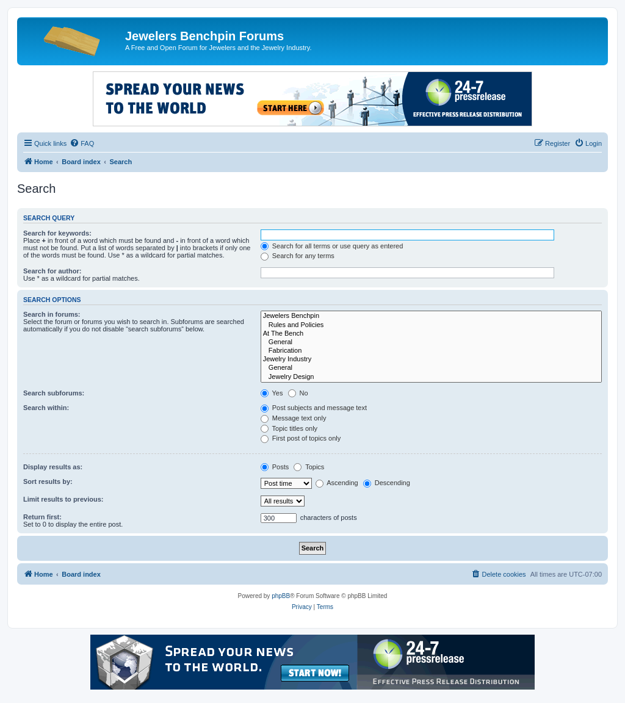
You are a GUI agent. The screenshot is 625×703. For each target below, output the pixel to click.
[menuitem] (82, 143)
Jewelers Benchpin (431, 316)
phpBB (281, 596)
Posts (275, 466)
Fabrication (431, 351)
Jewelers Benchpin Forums (204, 36)
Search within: (46, 407)
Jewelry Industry (431, 359)
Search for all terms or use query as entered (332, 246)
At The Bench (431, 334)
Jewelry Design (431, 377)
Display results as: (52, 466)
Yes (272, 393)
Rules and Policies (431, 325)
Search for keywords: (57, 233)
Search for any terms (297, 255)
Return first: (42, 517)
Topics (309, 466)
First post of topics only (301, 438)
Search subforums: (53, 393)
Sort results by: (48, 481)
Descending (386, 482)
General (431, 342)
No (298, 393)
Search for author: (52, 271)
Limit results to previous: (63, 499)
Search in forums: (52, 314)
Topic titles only (289, 428)
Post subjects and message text (314, 407)
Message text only (294, 418)
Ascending (337, 482)
